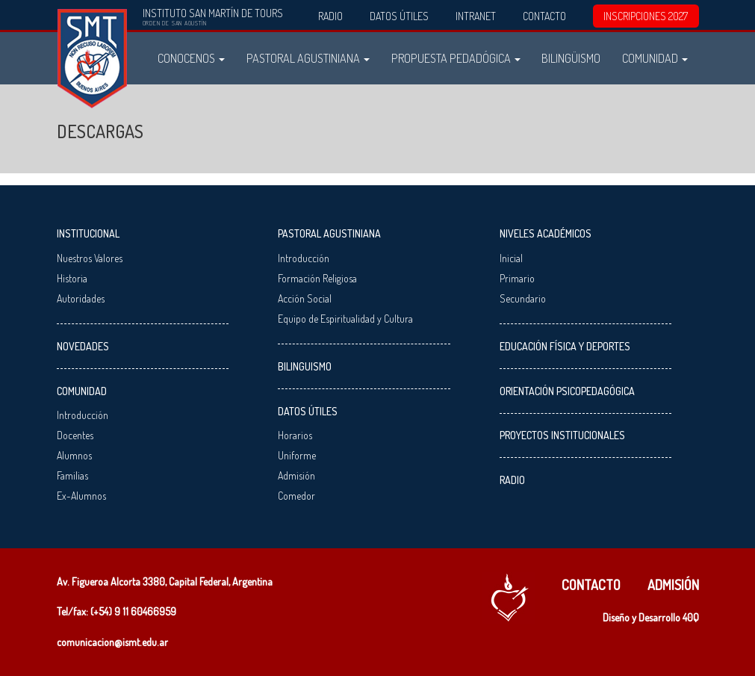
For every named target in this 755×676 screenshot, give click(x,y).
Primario (517, 278)
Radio (330, 16)
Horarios (295, 435)
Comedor (296, 495)
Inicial (511, 258)
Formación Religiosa (317, 278)
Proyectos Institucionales (562, 435)
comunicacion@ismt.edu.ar (112, 642)
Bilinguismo (305, 366)
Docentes (75, 435)
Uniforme (297, 455)
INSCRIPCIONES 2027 (645, 16)
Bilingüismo (570, 58)
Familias (72, 475)
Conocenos (191, 58)
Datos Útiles (399, 16)
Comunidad (655, 58)
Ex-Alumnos (81, 495)
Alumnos (74, 455)
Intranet (476, 16)
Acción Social (305, 298)
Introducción (82, 415)
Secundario (523, 298)
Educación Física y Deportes (565, 346)
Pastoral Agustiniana (308, 58)
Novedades (83, 346)
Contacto (544, 16)
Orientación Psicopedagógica (567, 391)
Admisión (296, 475)
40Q (691, 617)
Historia (72, 278)
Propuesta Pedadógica (456, 58)
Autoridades (81, 298)
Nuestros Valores (89, 258)
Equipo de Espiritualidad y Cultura (345, 318)
